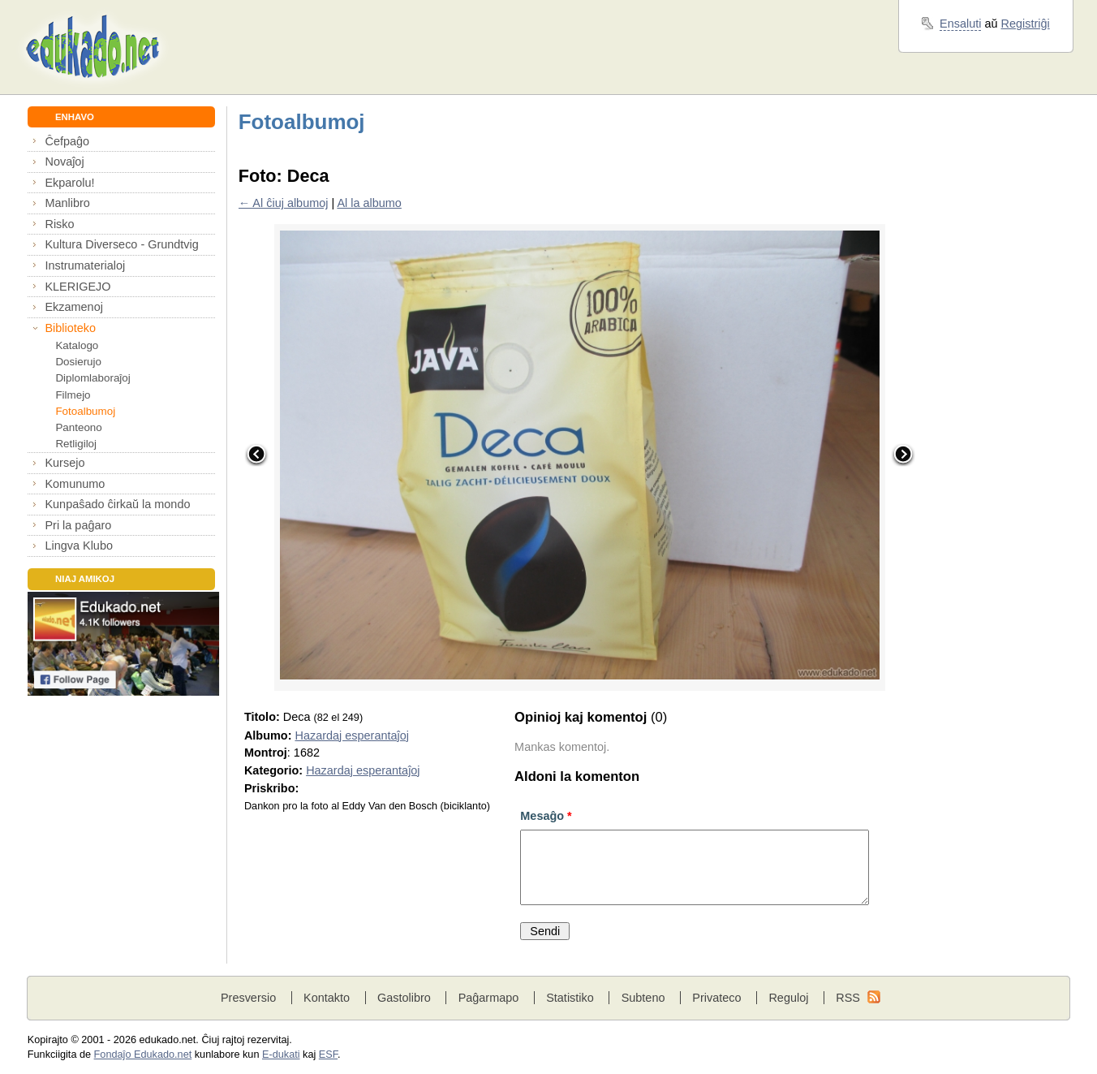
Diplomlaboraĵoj (92, 378)
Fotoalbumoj (85, 411)
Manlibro (67, 202)
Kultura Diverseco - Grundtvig (121, 244)
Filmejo (72, 395)
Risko (59, 224)
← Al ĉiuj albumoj (284, 202)
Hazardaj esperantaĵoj (351, 735)
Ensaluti (960, 23)
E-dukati (281, 1054)
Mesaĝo (545, 815)
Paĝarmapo (488, 997)
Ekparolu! (69, 182)
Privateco (716, 997)
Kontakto (326, 997)
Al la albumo (369, 202)
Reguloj (788, 997)
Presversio (248, 997)
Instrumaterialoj (85, 265)
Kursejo (64, 462)
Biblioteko (70, 327)
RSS (848, 997)
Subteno (643, 997)
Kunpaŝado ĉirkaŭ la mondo (117, 504)
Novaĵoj (64, 161)
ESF (328, 1054)
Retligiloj (76, 444)
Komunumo (75, 483)
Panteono (78, 427)
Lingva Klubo (78, 545)
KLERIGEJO (77, 286)
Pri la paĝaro (78, 525)
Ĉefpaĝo (67, 141)
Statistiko (570, 997)
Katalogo (76, 345)
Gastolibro (404, 997)
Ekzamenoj (73, 306)
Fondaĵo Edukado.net (143, 1054)
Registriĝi (1025, 23)
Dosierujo (78, 362)
